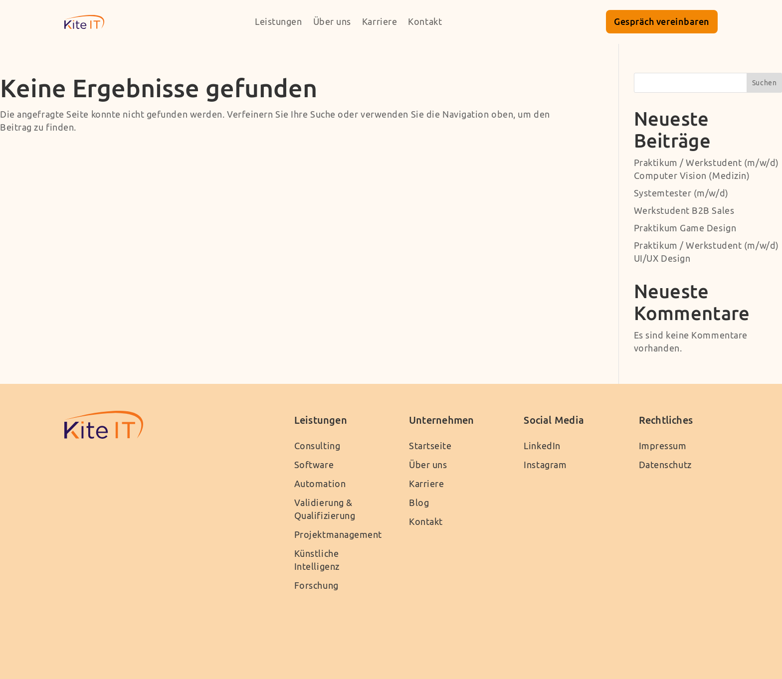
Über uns (332, 21)
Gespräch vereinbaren (662, 21)
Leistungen (278, 21)
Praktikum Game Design (685, 228)
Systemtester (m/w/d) (681, 193)
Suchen (764, 83)
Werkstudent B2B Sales (684, 210)
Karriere (379, 21)
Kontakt (425, 21)
